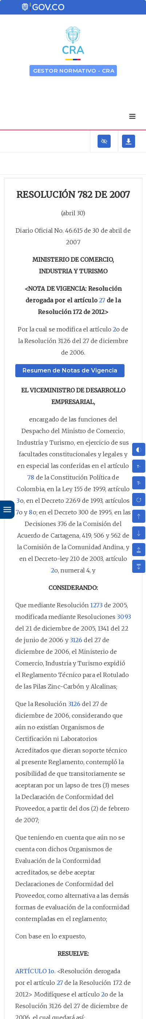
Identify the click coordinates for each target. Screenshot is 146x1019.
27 (102, 300)
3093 (124, 616)
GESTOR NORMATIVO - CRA (74, 70)
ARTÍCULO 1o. (35, 971)
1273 (96, 605)
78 (30, 477)
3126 (76, 640)
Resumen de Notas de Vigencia (70, 370)
